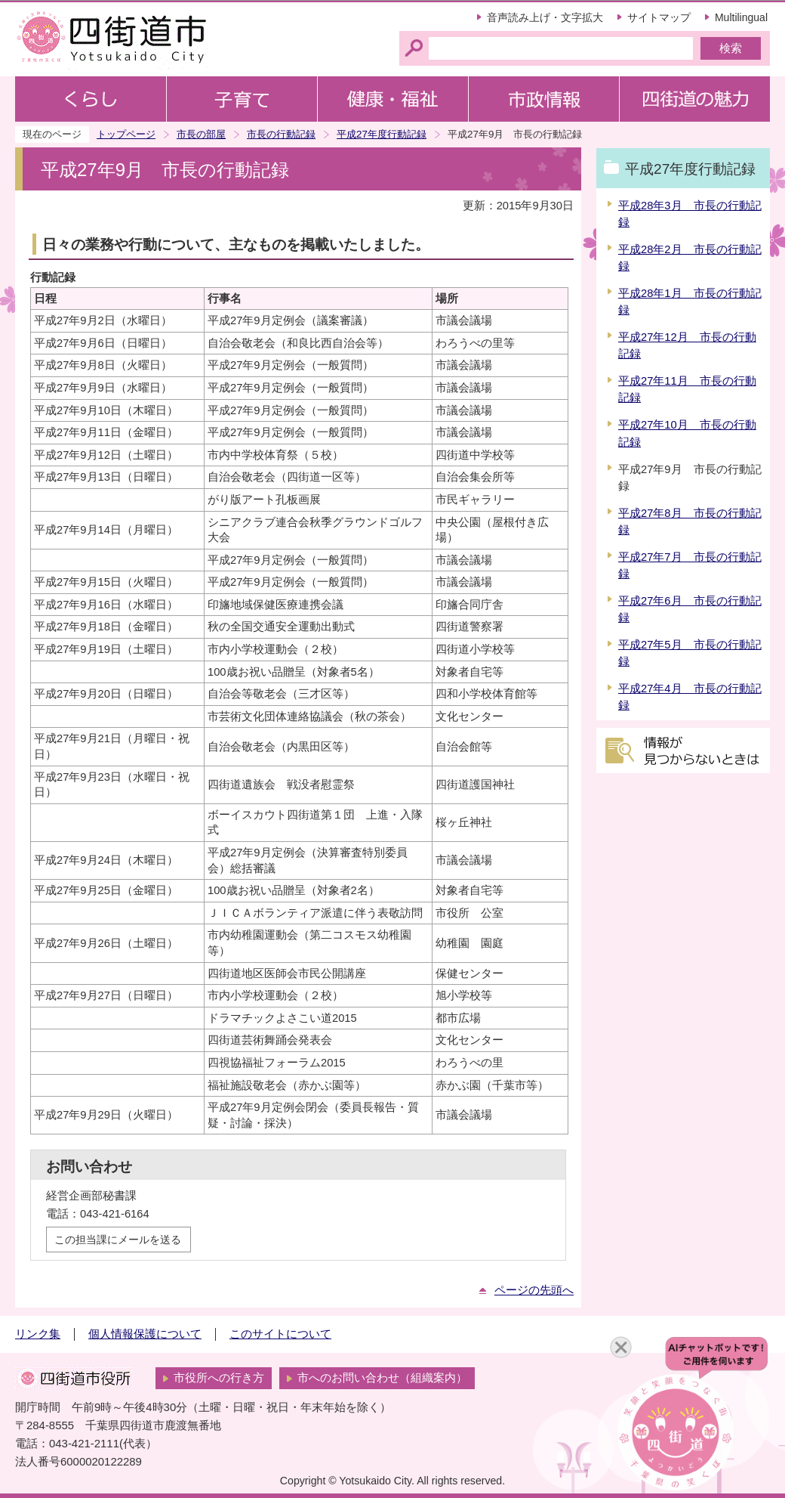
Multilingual (741, 17)
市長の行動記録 (281, 134)
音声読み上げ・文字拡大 (545, 17)
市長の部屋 (201, 134)
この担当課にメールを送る (117, 1239)
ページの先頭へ (534, 1290)
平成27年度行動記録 (381, 134)
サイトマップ (659, 17)
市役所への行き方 (219, 1378)
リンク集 (37, 1334)
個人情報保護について (145, 1334)
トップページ (126, 134)
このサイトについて (280, 1334)
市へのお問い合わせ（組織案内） (382, 1378)
